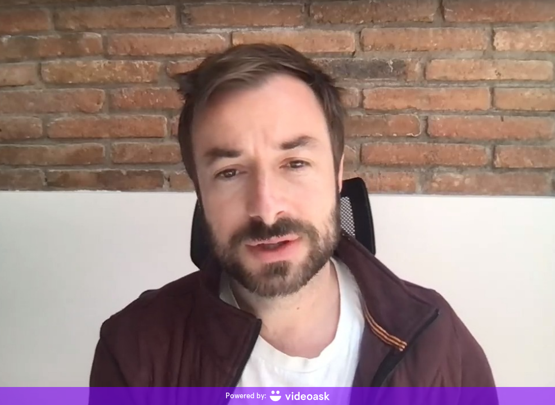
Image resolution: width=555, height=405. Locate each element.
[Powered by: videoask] (277, 396)
